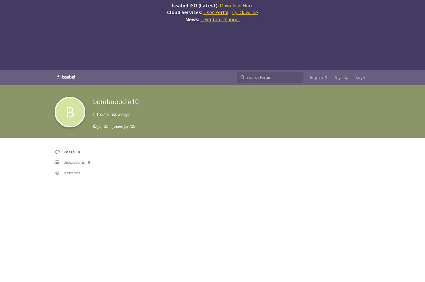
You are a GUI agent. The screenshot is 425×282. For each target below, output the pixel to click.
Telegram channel (220, 19)
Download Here (237, 5)
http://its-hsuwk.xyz (111, 114)
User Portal (215, 12)
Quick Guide (245, 12)
